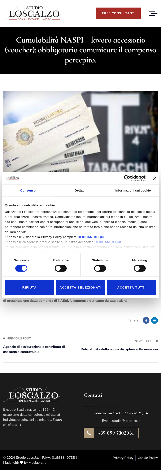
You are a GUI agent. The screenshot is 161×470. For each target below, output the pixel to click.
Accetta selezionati (81, 287)
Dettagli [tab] (80, 190)
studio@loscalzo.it (126, 420)
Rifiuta (29, 287)
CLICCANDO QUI (91, 237)
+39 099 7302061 (116, 433)
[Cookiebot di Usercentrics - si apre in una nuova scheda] (127, 178)
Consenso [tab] (28, 190)
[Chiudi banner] (154, 178)
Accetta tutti (131, 287)
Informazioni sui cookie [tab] (133, 190)
